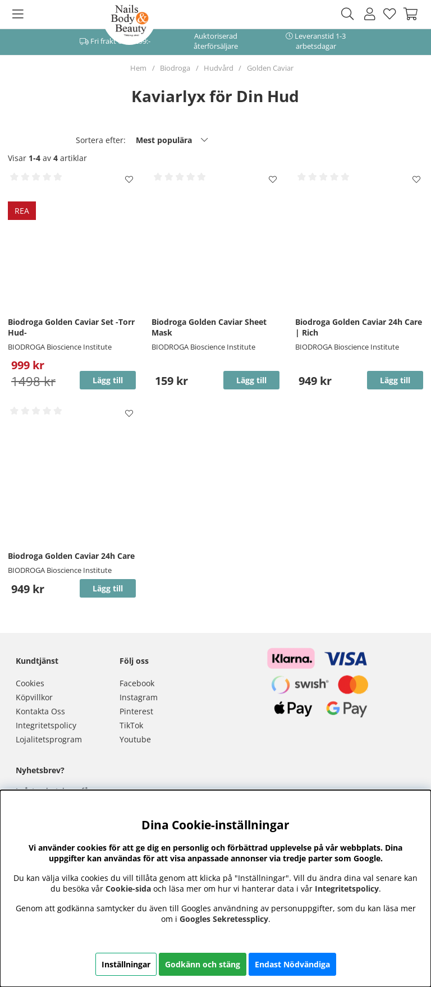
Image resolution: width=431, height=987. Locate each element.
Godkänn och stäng (202, 964)
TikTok (131, 725)
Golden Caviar (270, 68)
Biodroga (175, 68)
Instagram (139, 697)
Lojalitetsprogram (49, 739)
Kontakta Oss (40, 711)
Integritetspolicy (46, 725)
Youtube (135, 739)
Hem (138, 68)
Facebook (137, 683)
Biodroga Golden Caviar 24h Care (71, 555)
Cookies (30, 683)
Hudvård (218, 68)
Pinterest (136, 711)
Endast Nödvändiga (292, 964)
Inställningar (126, 964)
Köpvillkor (34, 697)
